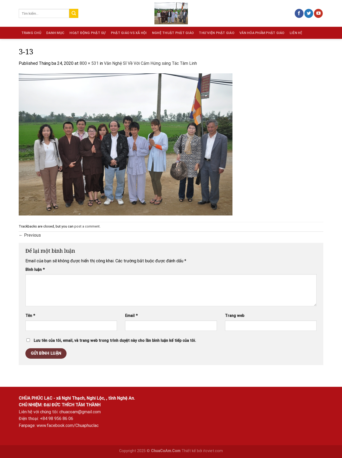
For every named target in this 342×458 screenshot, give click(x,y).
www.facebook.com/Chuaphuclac (68, 425)
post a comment (87, 226)
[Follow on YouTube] (318, 13)
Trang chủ (31, 33)
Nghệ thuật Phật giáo (173, 33)
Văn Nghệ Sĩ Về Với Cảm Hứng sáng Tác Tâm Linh (150, 63)
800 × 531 (89, 63)
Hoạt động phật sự (87, 33)
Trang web (234, 315)
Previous (30, 235)
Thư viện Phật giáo (216, 33)
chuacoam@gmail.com (80, 411)
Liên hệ (296, 33)
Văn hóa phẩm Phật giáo (262, 33)
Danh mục (55, 33)
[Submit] (73, 13)
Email (131, 315)
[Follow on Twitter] (308, 13)
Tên (30, 315)
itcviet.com (213, 451)
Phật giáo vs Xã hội (129, 33)
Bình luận (35, 269)
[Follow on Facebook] (299, 13)
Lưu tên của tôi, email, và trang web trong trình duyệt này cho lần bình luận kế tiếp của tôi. (115, 340)
